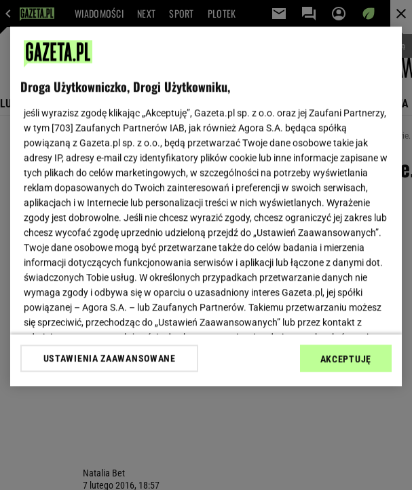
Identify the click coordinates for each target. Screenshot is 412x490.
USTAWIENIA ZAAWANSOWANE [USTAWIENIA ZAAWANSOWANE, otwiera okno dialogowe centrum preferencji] (109, 358)
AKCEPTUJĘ (345, 358)
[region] (206, 206)
